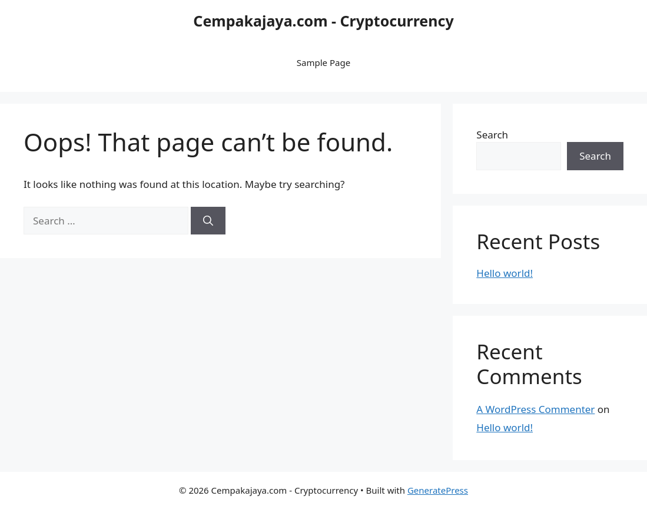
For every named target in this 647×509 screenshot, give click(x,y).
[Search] (208, 221)
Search (492, 134)
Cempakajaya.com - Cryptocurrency (323, 21)
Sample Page (323, 62)
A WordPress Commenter (535, 409)
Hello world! (504, 273)
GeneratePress (437, 490)
